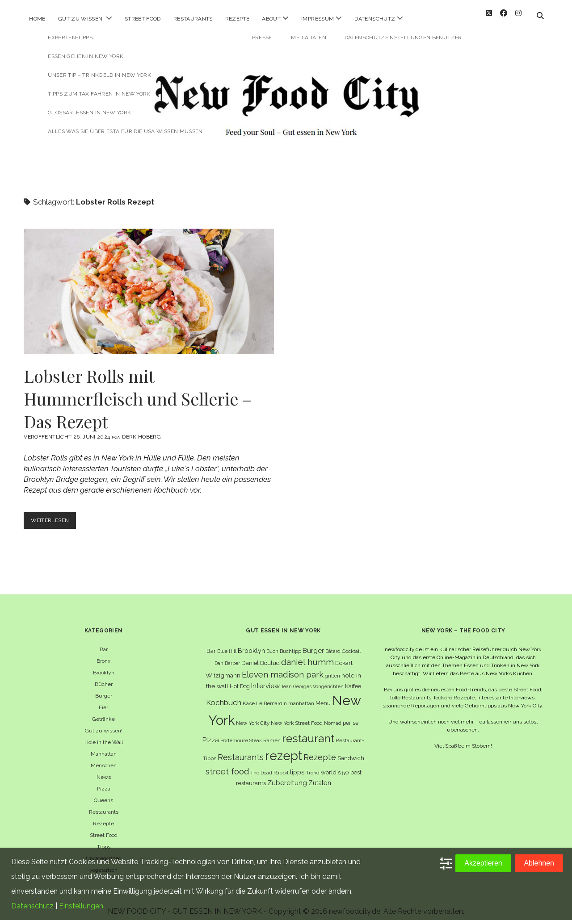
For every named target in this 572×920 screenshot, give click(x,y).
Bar (104, 642)
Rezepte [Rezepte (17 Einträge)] (319, 750)
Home (37, 19)
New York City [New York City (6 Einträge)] (252, 716)
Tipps (103, 839)
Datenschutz (374, 19)
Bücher (104, 676)
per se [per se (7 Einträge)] (350, 715)
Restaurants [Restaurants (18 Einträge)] (241, 750)
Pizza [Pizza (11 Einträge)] (210, 733)
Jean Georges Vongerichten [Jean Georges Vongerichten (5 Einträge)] (312, 679)
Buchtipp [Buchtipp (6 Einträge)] (290, 643)
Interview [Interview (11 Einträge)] (265, 678)
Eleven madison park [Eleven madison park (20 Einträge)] (283, 667)
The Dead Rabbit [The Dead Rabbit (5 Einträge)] (269, 765)
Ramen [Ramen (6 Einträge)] (272, 733)
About (271, 19)
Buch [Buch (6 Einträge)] (272, 643)
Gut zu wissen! (81, 19)
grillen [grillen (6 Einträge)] (332, 668)
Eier (103, 700)
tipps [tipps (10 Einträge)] (297, 764)
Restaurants (193, 19)
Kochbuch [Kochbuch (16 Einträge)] (223, 695)
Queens (103, 793)
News (104, 769)
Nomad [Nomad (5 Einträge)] (332, 716)
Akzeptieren (483, 863)
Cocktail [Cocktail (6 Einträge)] (351, 643)
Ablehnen (539, 863)
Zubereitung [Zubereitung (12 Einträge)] (287, 775)
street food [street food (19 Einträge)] (227, 764)
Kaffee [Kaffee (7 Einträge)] (353, 678)
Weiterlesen (55, 515)
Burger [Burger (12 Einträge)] (313, 643)
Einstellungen (81, 906)
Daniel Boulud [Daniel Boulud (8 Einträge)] (260, 655)
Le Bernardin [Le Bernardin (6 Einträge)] (271, 696)
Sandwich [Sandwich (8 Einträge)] (350, 751)
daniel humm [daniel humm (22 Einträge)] (307, 655)
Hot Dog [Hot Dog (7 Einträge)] (240, 678)
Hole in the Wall (103, 735)
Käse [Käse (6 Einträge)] (249, 696)
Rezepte (237, 19)
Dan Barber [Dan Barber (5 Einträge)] (227, 656)
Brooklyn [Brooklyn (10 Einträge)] (251, 643)
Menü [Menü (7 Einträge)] (323, 696)
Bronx (103, 653)
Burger (103, 688)
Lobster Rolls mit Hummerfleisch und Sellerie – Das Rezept (149, 284)
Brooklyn (103, 665)
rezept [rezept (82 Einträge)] (283, 748)
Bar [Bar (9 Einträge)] (211, 643)
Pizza (103, 781)
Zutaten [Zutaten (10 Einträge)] (319, 775)
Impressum (317, 19)
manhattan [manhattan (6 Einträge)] (301, 696)
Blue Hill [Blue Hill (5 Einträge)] (226, 643)
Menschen (104, 758)
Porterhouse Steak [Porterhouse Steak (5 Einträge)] (241, 733)
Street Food (143, 19)
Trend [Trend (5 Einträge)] (313, 765)
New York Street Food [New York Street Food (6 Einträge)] (297, 716)
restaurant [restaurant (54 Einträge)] (308, 731)
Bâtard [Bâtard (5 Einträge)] (333, 643)
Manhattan (104, 746)
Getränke (103, 711)
